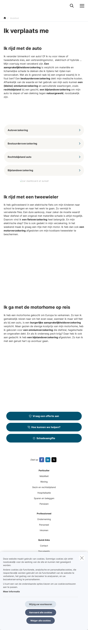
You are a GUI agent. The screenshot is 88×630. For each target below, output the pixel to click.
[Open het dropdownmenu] (81, 6)
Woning (44, 481)
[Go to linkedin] (48, 459)
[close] (82, 558)
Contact (44, 545)
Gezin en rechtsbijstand (44, 487)
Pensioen (44, 503)
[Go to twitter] (55, 459)
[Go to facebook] (42, 459)
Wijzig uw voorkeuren (40, 604)
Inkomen (44, 530)
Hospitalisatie (44, 492)
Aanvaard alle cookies (40, 612)
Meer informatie (11, 591)
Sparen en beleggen (44, 498)
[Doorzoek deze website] (72, 6)
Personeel (44, 524)
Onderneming (44, 519)
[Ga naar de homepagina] (5, 6)
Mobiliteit (44, 476)
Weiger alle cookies (40, 620)
